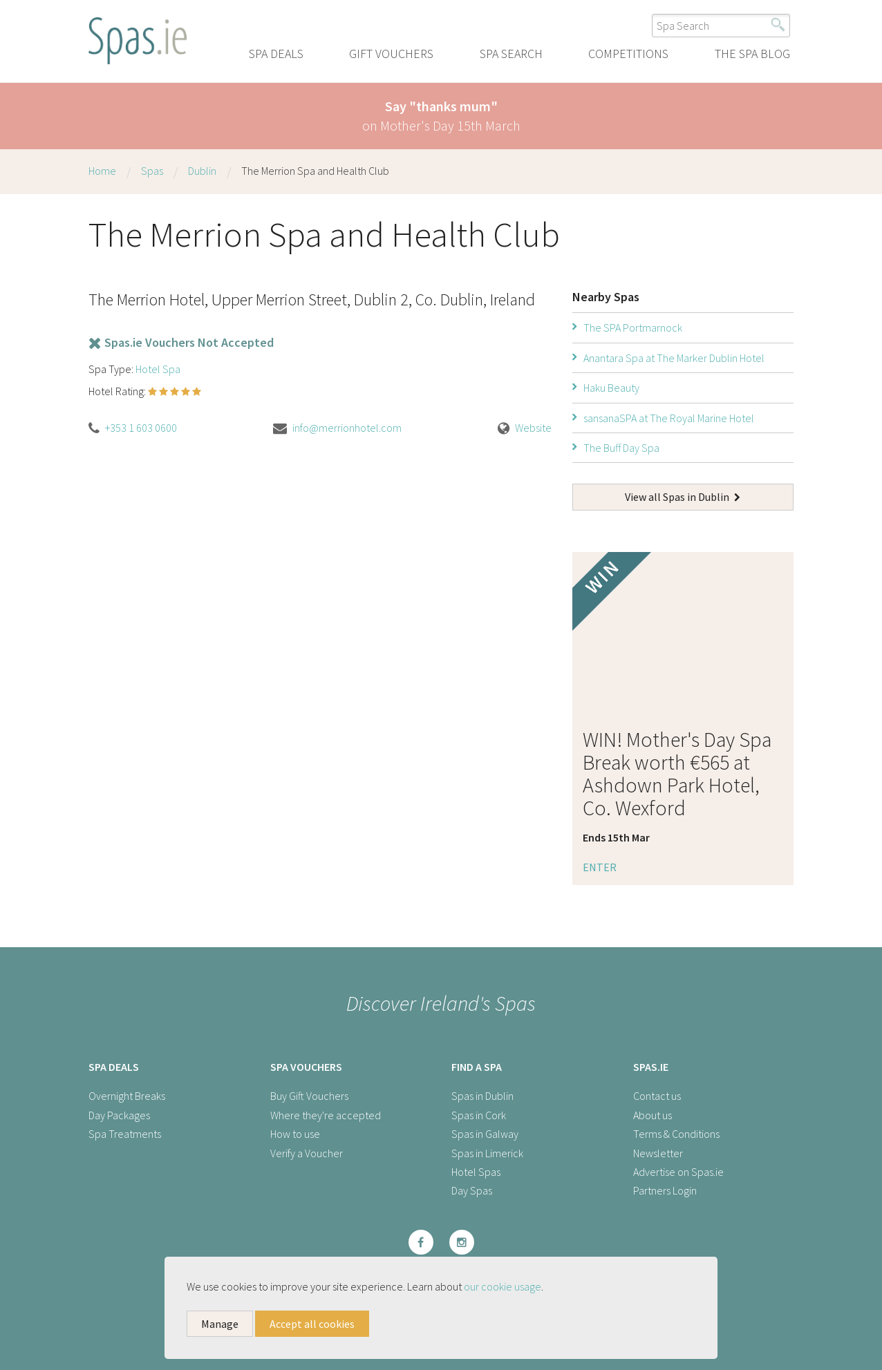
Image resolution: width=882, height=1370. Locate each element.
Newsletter (658, 1153)
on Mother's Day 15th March (441, 115)
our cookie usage (502, 1286)
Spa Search (511, 53)
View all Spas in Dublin (682, 497)
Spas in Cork (478, 1115)
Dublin (202, 171)
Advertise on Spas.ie (678, 1172)
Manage (219, 1324)
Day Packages (119, 1115)
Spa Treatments (124, 1134)
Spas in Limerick (487, 1153)
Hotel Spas (475, 1172)
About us (652, 1115)
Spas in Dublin (482, 1096)
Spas (152, 171)
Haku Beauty (611, 387)
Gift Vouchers (391, 53)
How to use (295, 1134)
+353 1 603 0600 (141, 428)
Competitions (628, 53)
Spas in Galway (484, 1134)
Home (102, 171)
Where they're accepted (325, 1115)
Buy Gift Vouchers (309, 1096)
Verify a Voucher (306, 1153)
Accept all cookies (312, 1324)
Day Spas (471, 1190)
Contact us (657, 1096)
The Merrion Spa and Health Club (315, 171)
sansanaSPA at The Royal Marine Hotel (668, 418)
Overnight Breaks (126, 1096)
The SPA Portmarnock (632, 327)
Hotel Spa (157, 369)
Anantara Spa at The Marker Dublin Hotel (673, 358)
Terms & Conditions (676, 1134)
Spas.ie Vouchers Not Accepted (181, 342)
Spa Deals (276, 53)
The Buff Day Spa (621, 448)
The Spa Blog (752, 53)
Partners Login (665, 1190)
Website (533, 428)
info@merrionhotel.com (347, 428)
